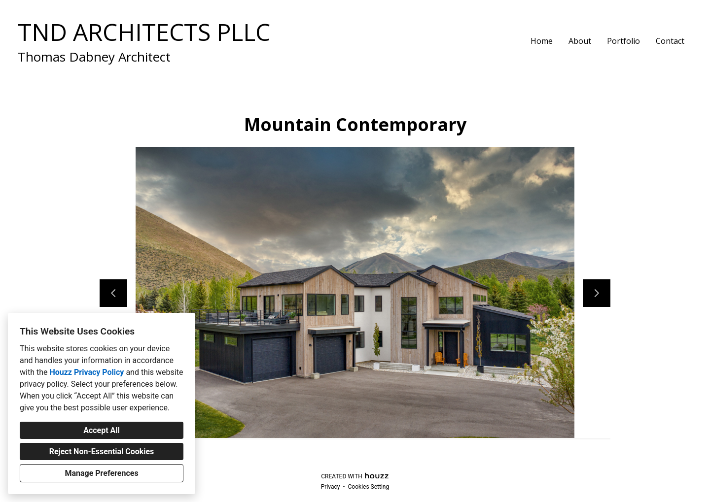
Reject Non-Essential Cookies (101, 451)
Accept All (101, 430)
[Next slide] (596, 293)
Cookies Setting (369, 486)
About (579, 40)
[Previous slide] (113, 293)
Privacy (330, 486)
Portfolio (623, 40)
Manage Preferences (101, 473)
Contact (670, 40)
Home (542, 40)
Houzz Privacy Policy (86, 372)
